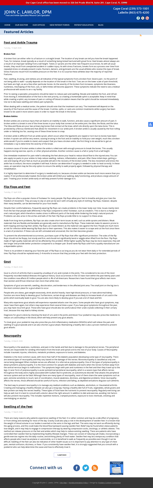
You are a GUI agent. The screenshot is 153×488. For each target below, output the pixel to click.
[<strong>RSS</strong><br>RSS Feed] (141, 35)
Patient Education (83, 25)
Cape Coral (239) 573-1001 (131, 8)
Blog (100, 25)
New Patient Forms (59, 25)
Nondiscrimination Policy (78, 483)
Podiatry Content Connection (109, 483)
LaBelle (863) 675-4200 (133, 12)
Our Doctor (21, 25)
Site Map (63, 483)
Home (7, 25)
